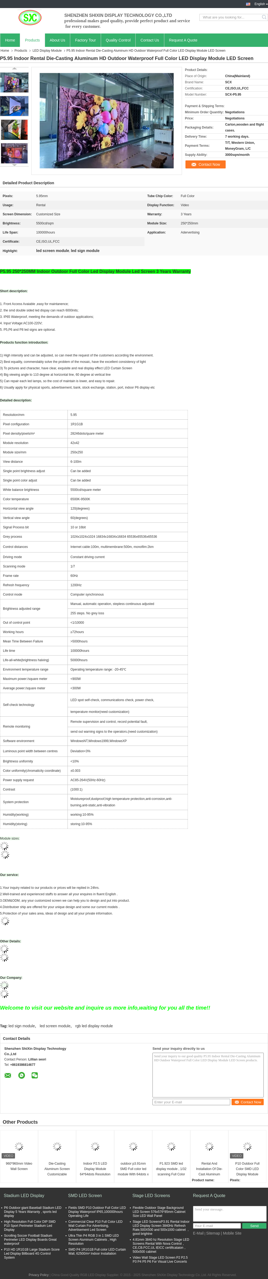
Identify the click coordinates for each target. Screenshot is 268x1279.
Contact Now (209, 164)
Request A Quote (183, 40)
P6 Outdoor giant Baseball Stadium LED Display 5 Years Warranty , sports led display (32, 1212)
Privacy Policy (39, 1275)
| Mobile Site (231, 1233)
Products (32, 40)
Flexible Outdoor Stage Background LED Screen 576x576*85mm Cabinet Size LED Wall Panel (159, 1212)
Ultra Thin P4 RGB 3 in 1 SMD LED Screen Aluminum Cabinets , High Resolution (93, 1240)
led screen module (55, 1026)
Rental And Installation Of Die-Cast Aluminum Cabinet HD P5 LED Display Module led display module (209, 1169)
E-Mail (198, 1233)
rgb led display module (94, 1026)
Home (10, 40)
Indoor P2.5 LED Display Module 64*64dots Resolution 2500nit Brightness (95, 1169)
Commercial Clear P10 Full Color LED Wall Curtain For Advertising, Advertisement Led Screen (95, 1226)
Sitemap (213, 1233)
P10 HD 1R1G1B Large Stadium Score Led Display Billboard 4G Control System (31, 1253)
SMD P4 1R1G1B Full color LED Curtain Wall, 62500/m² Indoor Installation (97, 1251)
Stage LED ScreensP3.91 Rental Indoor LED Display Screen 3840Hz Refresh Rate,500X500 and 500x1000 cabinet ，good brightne (161, 1228)
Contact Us (149, 40)
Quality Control (118, 40)
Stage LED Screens (151, 1195)
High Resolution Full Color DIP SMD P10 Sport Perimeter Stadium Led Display (30, 1226)
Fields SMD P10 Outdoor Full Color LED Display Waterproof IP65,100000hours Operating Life (97, 1212)
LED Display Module (47, 50)
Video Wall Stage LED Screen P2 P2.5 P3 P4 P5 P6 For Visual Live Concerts (160, 1259)
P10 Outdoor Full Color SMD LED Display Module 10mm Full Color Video (247, 1169)
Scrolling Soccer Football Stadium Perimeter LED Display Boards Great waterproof (30, 1240)
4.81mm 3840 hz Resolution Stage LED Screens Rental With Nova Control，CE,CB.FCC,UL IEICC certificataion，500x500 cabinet (161, 1246)
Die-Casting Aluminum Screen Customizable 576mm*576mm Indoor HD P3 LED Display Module (57, 1169)
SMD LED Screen (85, 1195)
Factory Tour (85, 40)
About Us (57, 40)
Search (264, 17)
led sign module (22, 1026)
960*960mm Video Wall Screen (19, 1166)
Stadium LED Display (24, 1195)
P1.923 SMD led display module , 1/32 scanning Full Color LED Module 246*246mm (171, 1169)
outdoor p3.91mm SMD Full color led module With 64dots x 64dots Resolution (133, 1169)
